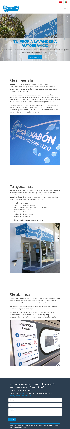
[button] (5, 37)
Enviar (12, 419)
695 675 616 (23, 393)
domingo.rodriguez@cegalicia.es (21, 395)
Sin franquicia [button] (35, 57)
